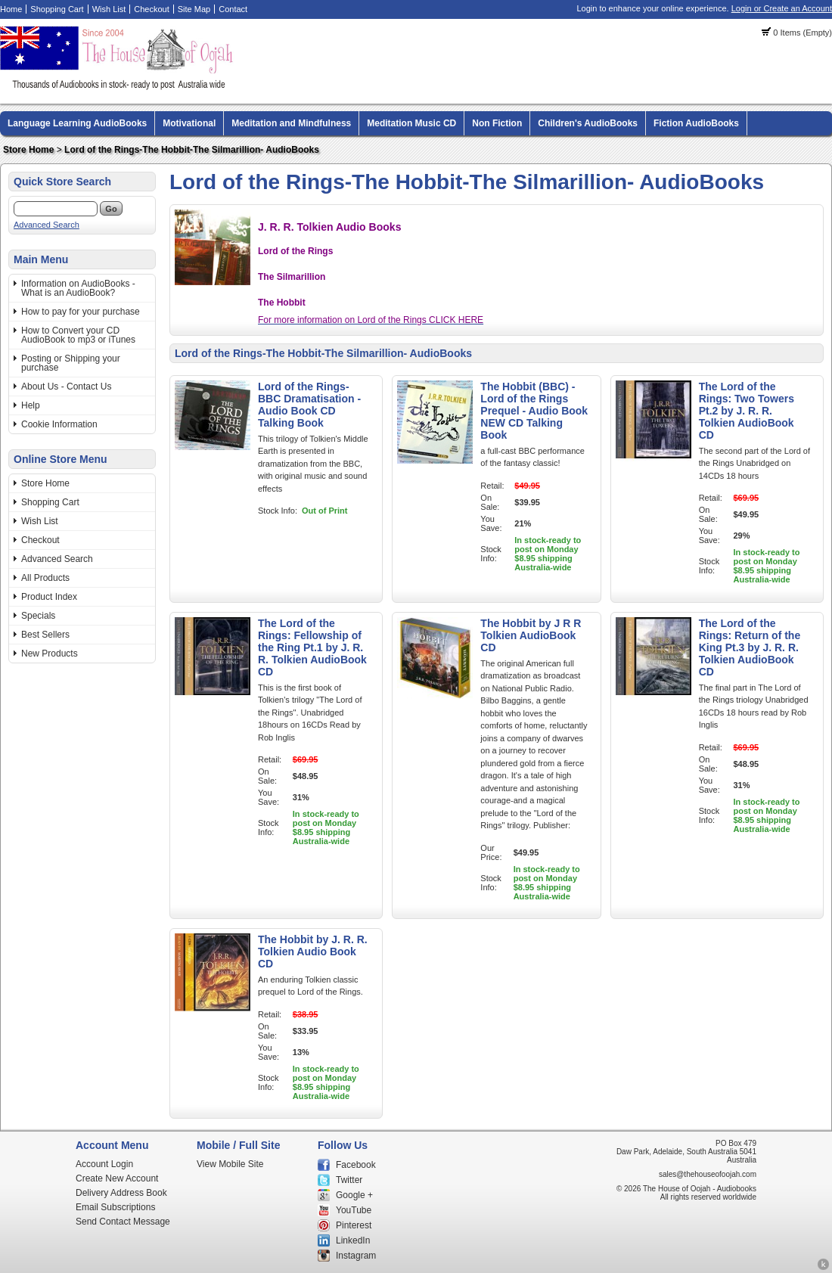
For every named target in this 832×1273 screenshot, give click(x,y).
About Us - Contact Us (66, 386)
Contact (233, 9)
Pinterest (353, 1225)
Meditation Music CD (411, 123)
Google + (354, 1195)
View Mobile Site (230, 1164)
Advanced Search (46, 224)
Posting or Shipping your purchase (70, 363)
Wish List (109, 9)
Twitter (349, 1180)
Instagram (356, 1255)
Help (30, 405)
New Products (49, 653)
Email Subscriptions (115, 1207)
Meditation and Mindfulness (291, 123)
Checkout (151, 9)
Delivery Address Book (121, 1193)
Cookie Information (59, 424)
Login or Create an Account (781, 8)
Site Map (194, 9)
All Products (45, 578)
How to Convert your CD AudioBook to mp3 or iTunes (78, 335)
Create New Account (117, 1178)
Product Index (49, 596)
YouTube (353, 1210)
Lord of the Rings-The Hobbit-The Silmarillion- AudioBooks (191, 149)
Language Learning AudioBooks (77, 123)
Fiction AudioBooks (696, 123)
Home (11, 9)
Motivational (189, 123)
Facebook (356, 1165)
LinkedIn (353, 1240)
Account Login (104, 1164)
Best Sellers (45, 634)
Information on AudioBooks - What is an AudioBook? (78, 288)
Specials (38, 615)
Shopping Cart (56, 9)
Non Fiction (497, 123)
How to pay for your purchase (80, 311)
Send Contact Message (123, 1221)
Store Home (28, 149)
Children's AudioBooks (588, 123)
